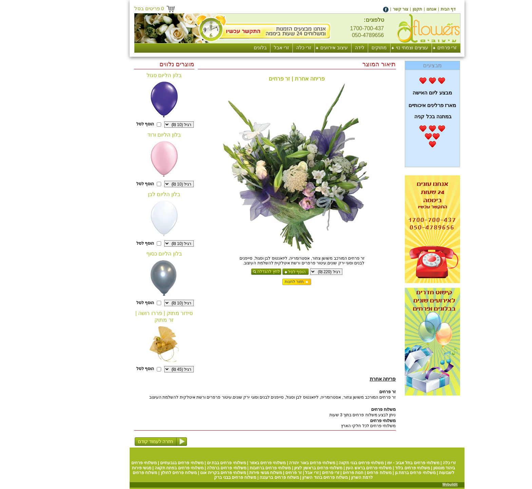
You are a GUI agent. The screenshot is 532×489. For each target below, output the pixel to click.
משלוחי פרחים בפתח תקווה (148, 468)
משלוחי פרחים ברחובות (239, 468)
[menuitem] (417, 9)
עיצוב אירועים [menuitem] (303, 47)
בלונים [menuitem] (229, 47)
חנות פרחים (322, 472)
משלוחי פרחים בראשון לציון (287, 468)
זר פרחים (262, 472)
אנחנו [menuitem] (400, 9)
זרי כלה (418, 462)
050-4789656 (337, 35)
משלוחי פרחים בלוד (381, 468)
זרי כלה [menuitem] (272, 47)
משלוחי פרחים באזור (236, 462)
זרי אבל (280, 472)
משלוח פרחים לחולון (148, 472)
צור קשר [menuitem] (369, 9)
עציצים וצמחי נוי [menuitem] (381, 47)
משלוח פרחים (348, 472)
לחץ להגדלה (237, 271)
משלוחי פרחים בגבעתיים (151, 462)
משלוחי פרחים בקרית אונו (192, 472)
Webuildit (419, 484)
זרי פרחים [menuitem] (416, 47)
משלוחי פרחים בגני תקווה (330, 462)
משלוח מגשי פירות (234, 472)
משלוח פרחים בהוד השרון (294, 477)
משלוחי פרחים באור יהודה (281, 462)
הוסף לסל (266, 271)
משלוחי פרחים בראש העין (338, 468)
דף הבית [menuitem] (417, 9)
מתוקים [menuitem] (348, 47)
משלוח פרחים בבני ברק (204, 477)
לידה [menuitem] (329, 47)
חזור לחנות (263, 281)
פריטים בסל (118, 8)
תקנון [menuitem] (386, 9)
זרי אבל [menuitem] (250, 47)
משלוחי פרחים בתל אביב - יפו (382, 462)
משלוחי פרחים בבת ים (195, 462)
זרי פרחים (299, 472)
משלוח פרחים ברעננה (248, 477)
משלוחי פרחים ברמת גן (384, 472)
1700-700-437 (336, 28)
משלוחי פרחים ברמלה (195, 468)
